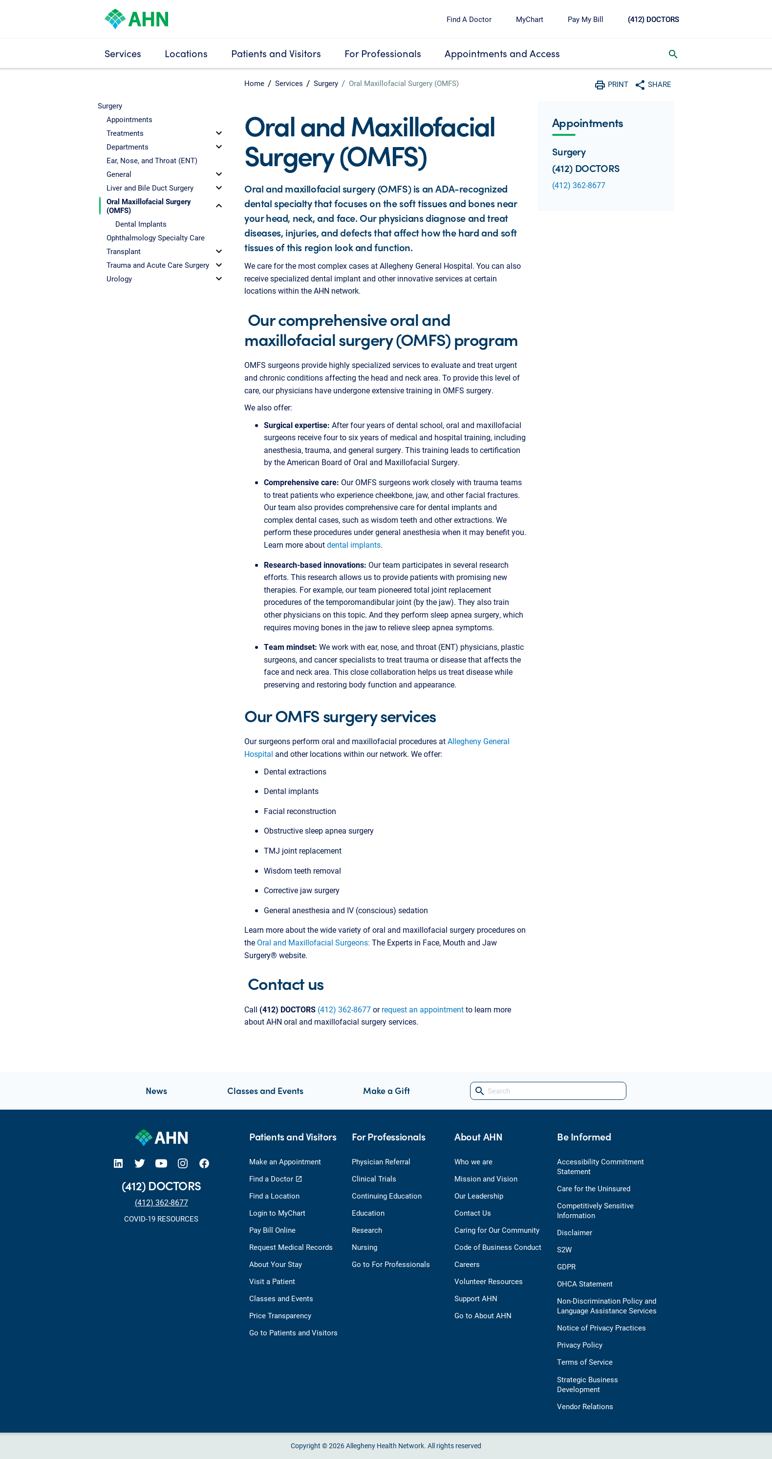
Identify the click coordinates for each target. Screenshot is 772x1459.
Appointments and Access (502, 53)
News (156, 1090)
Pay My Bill (585, 19)
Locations (186, 53)
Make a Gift (386, 1090)
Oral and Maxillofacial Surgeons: (313, 942)
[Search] (548, 1091)
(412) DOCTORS (653, 19)
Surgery (326, 83)
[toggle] (219, 133)
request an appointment (423, 1009)
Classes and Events (265, 1090)
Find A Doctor (469, 19)
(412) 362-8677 (344, 1009)
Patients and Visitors (276, 53)
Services (123, 53)
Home (254, 83)
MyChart (529, 19)
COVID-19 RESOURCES (161, 1218)
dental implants (354, 544)
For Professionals (382, 53)
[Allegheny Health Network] (136, 18)
